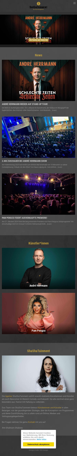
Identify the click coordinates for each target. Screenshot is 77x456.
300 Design (44, 450)
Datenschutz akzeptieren (39, 444)
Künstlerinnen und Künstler (49, 407)
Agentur (8, 396)
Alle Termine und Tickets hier (38, 40)
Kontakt (31, 422)
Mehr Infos (41, 439)
